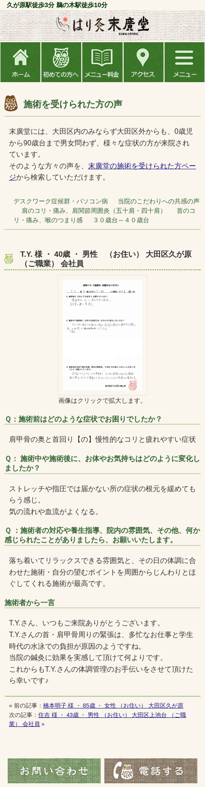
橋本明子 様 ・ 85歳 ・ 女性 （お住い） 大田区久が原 (113, 705)
